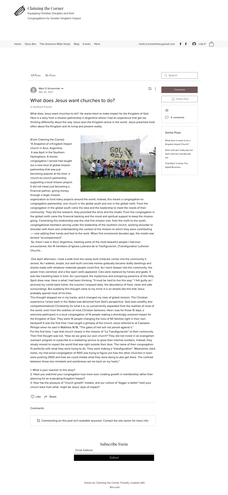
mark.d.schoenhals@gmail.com (157, 43)
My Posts (50, 75)
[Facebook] (180, 44)
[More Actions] (153, 89)
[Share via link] (50, 397)
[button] (211, 43)
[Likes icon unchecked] (32, 397)
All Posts (35, 75)
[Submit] (114, 458)
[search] (179, 75)
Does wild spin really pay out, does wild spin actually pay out (179, 154)
